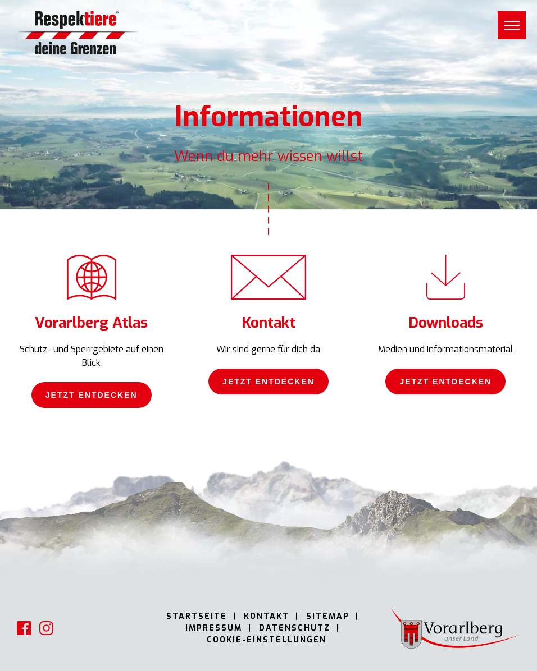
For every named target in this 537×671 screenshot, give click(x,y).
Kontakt (266, 616)
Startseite (196, 616)
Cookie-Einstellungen (266, 640)
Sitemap (327, 616)
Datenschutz (294, 628)
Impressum (213, 628)
